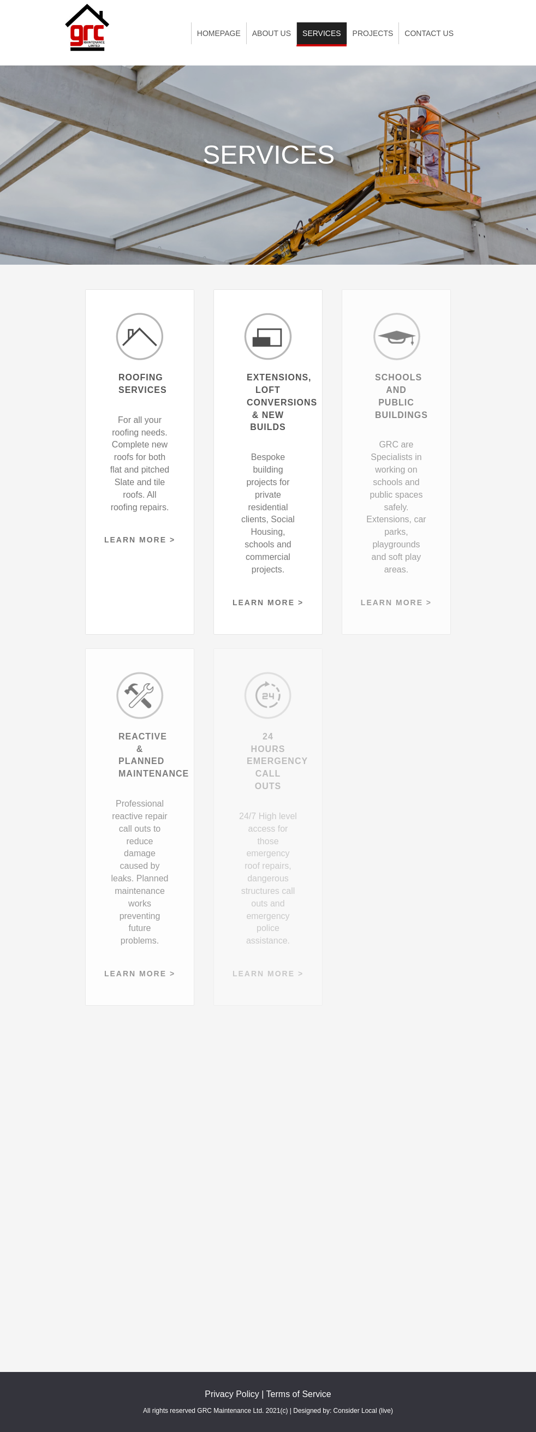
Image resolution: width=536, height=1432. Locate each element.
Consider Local (355, 1411)
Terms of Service (298, 1394)
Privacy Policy (232, 1394)
